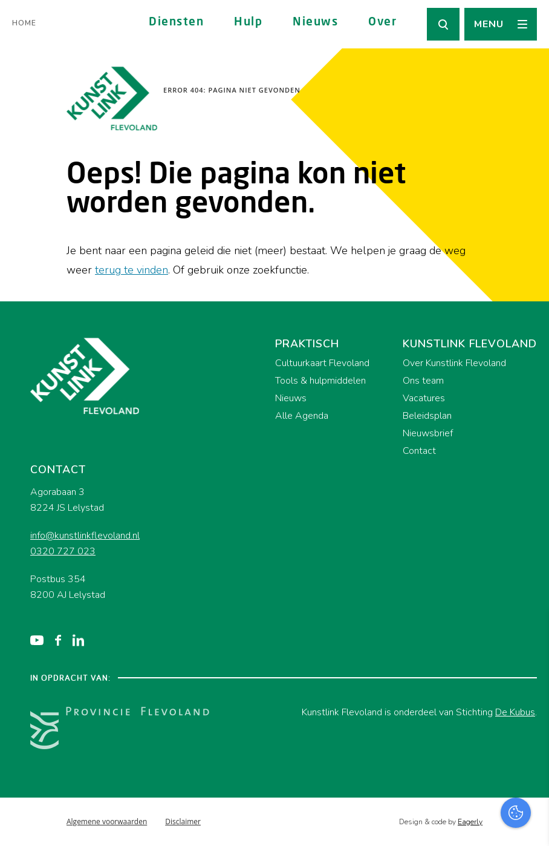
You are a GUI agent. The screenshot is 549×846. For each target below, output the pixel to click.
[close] (530, 632)
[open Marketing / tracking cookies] (529, 744)
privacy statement (489, 667)
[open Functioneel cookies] (529, 708)
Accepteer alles (446, 788)
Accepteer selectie (446, 823)
